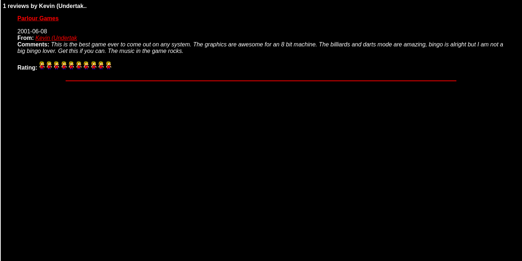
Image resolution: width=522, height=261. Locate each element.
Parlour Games (38, 18)
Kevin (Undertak (56, 38)
